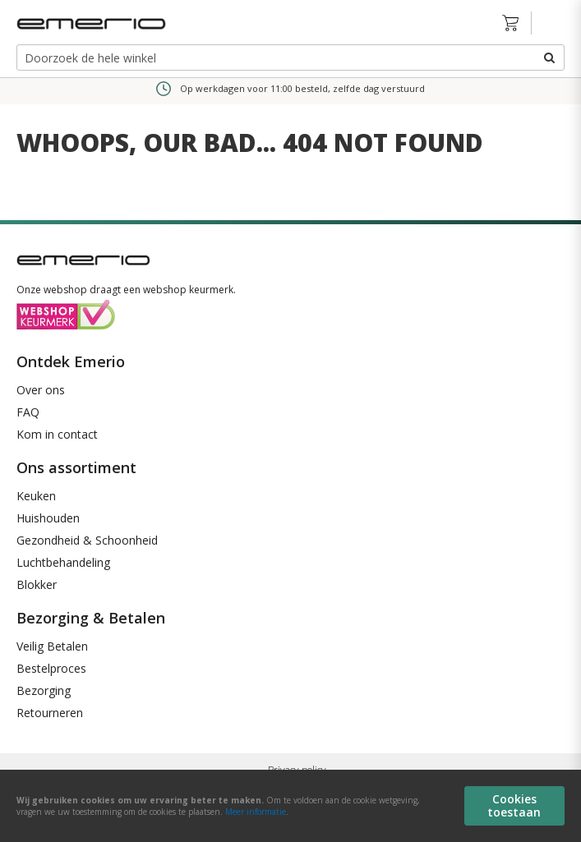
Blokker (36, 584)
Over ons (40, 390)
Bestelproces (51, 668)
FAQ (27, 412)
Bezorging (43, 690)
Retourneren (49, 712)
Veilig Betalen (52, 646)
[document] (290, 806)
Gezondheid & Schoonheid (87, 540)
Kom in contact (57, 434)
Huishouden (48, 518)
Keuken (36, 496)
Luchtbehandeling (63, 562)
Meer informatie (255, 811)
